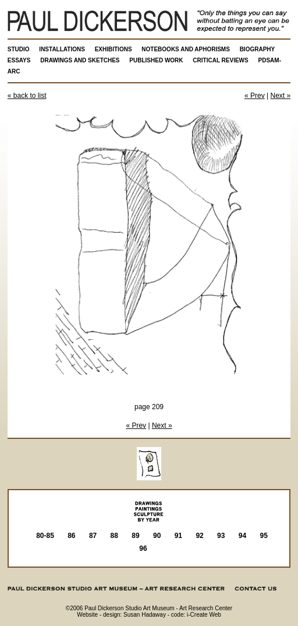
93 (221, 536)
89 (135, 536)
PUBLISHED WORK (156, 60)
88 (114, 536)
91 (178, 536)
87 (93, 536)
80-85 (45, 536)
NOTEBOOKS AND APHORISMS (185, 49)
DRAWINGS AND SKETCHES (79, 60)
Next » (281, 96)
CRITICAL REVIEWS (220, 60)
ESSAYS (19, 60)
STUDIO (19, 49)
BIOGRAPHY (257, 49)
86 (71, 536)
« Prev (254, 96)
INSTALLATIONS (62, 49)
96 (143, 548)
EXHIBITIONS (113, 49)
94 (242, 536)
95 (264, 536)
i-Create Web (204, 614)
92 (199, 536)
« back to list (27, 96)
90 (157, 536)
